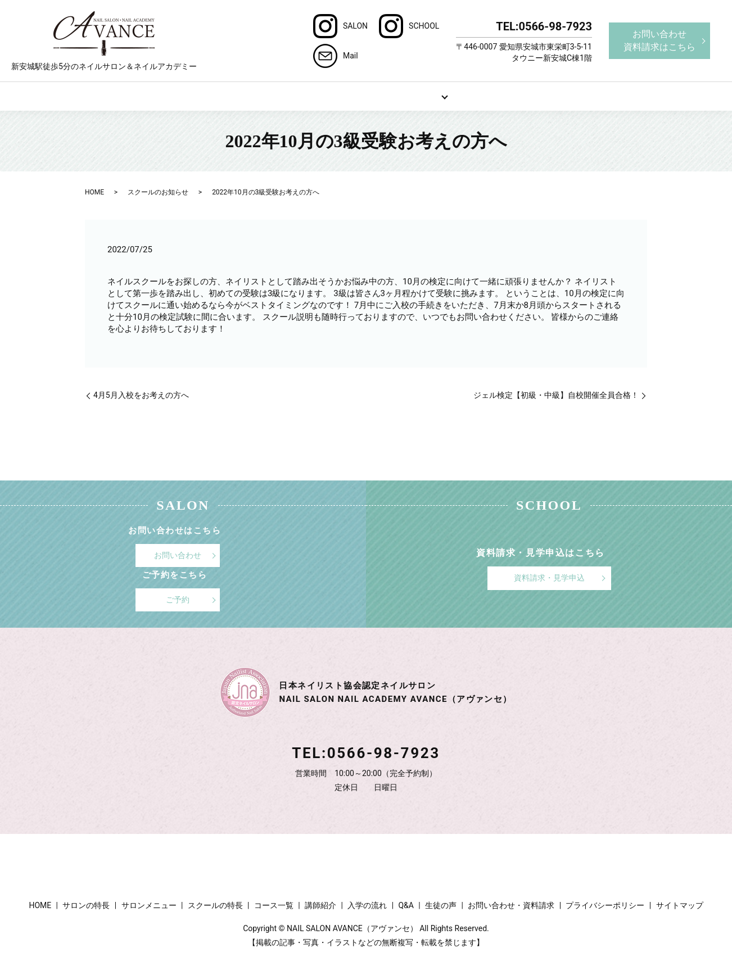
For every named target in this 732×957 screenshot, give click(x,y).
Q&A (500, 95)
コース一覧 (273, 904)
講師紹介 (320, 904)
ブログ (591, 95)
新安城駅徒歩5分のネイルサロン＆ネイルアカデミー (104, 40)
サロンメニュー (321, 95)
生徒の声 (441, 904)
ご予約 (177, 599)
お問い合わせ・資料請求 (511, 904)
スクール (411, 95)
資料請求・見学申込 (549, 577)
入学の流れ (367, 904)
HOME (141, 95)
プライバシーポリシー (605, 904)
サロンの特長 (231, 95)
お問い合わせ (177, 554)
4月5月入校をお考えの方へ (141, 394)
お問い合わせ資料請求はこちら (659, 40)
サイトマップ (679, 904)
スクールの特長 (215, 904)
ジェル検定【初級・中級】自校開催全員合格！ (556, 394)
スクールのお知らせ (158, 192)
